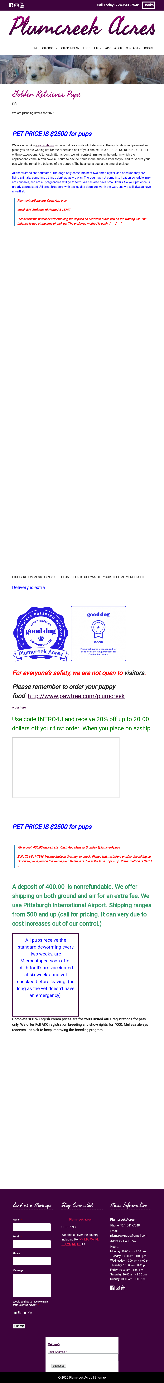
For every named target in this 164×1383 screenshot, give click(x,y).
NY (81, 1239)
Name (17, 1219)
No (20, 1312)
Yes (30, 1312)
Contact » (133, 48)
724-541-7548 (127, 5)
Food (86, 48)
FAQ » (97, 48)
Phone (16, 1253)
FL (97, 1239)
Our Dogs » (49, 48)
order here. (19, 707)
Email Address (57, 1351)
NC (74, 1244)
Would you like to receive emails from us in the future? (30, 1303)
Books (148, 5)
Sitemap (100, 1377)
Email (17, 1236)
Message (18, 1270)
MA (86, 1239)
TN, (79, 1244)
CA (92, 1239)
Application (113, 48)
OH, (64, 1244)
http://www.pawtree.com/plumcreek (76, 696)
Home (34, 48)
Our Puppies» (70, 48)
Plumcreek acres (80, 1219)
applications (45, 145)
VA (69, 1244)
